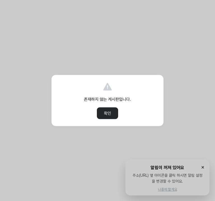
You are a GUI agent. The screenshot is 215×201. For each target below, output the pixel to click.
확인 (107, 113)
